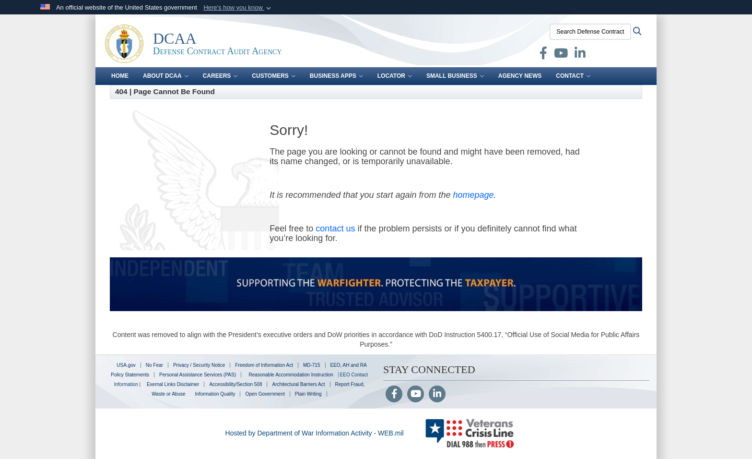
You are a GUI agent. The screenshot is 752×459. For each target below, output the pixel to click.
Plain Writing (308, 394)
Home (120, 75)
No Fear (154, 365)
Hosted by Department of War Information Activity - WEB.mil (314, 433)
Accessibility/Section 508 (235, 384)
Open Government (264, 394)
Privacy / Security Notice (199, 365)
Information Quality (215, 394)
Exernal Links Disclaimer (173, 384)
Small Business (455, 75)
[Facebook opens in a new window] (543, 55)
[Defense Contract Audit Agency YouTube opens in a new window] (561, 55)
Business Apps (336, 75)
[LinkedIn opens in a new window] (580, 55)
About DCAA (165, 75)
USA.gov (126, 365)
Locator (394, 75)
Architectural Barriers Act (298, 384)
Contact (573, 75)
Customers (273, 75)
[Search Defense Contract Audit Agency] (590, 32)
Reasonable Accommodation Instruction (290, 374)
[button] (238, 7)
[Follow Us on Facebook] (394, 395)
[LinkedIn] (437, 395)
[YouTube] (415, 395)
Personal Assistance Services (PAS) (197, 374)
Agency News (519, 75)
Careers (220, 75)
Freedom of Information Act (264, 365)
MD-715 (311, 365)
